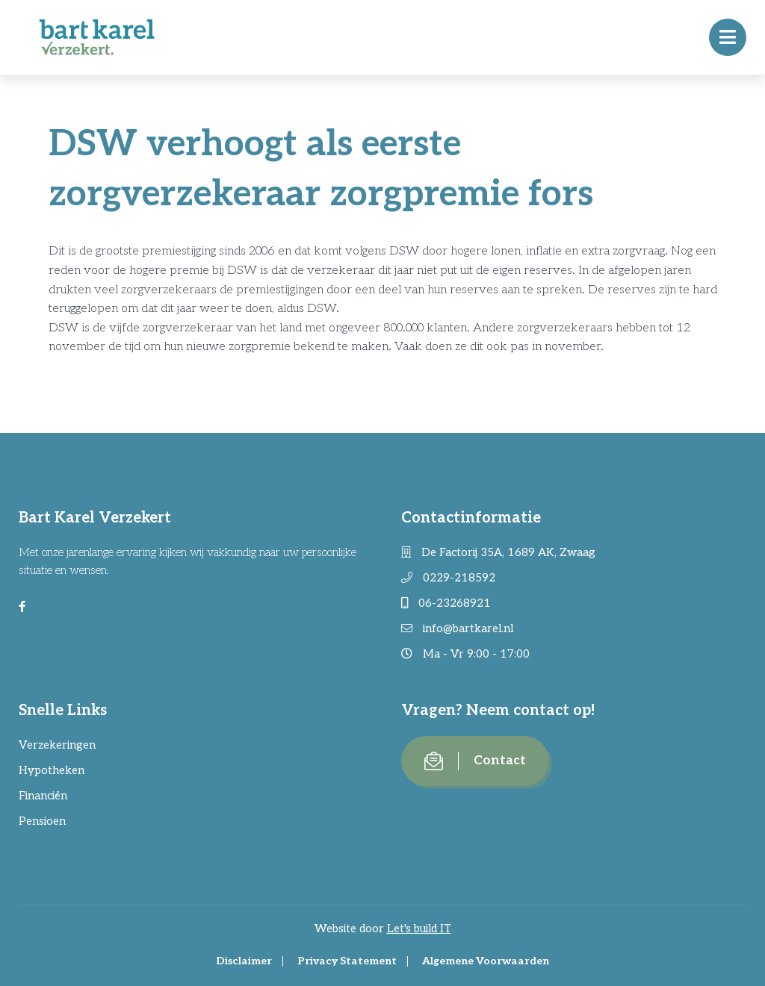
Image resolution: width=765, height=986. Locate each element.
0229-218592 (448, 577)
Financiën (43, 795)
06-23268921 (446, 603)
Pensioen (42, 821)
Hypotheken (51, 770)
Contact (475, 761)
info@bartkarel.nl (457, 628)
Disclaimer (244, 961)
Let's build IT (419, 928)
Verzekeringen (57, 745)
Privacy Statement (347, 961)
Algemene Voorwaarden (485, 961)
